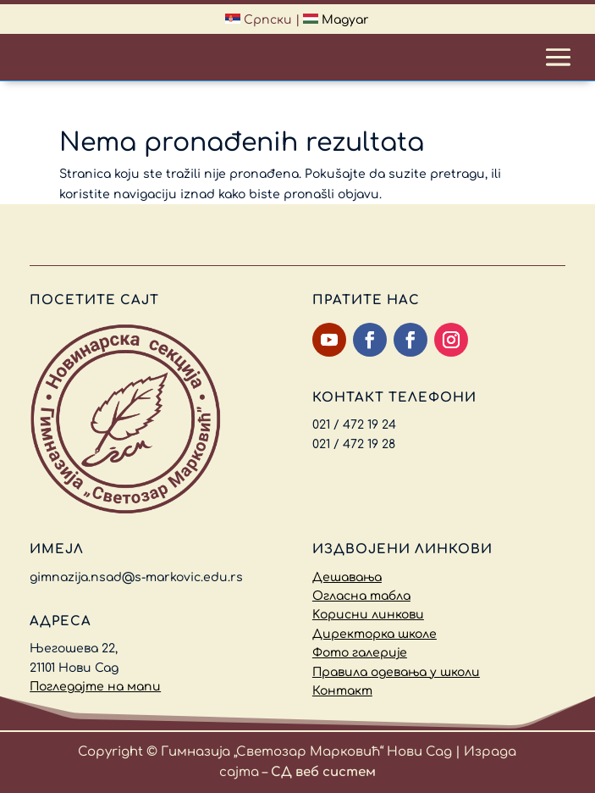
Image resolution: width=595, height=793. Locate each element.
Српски (258, 20)
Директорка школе (374, 634)
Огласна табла (361, 596)
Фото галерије (359, 652)
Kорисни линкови (368, 614)
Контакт (342, 691)
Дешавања (347, 577)
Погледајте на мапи (95, 686)
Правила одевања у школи (396, 672)
